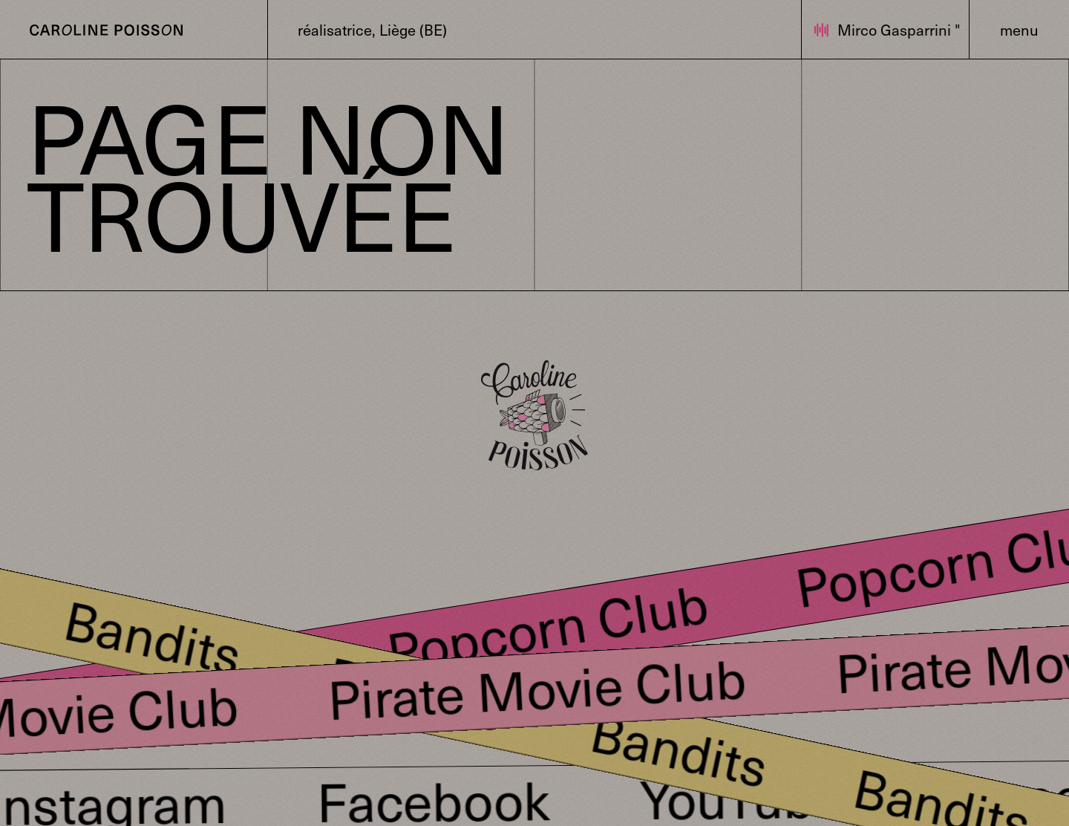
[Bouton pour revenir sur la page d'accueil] (106, 29)
